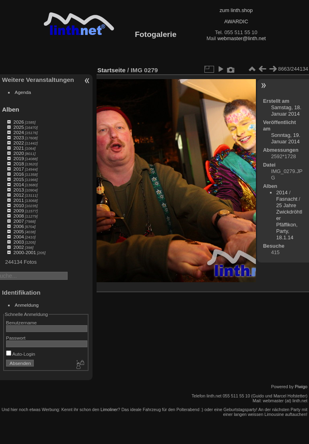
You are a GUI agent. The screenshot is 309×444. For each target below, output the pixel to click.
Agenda (23, 92)
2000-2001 (24, 252)
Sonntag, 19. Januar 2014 (286, 138)
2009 (18, 210)
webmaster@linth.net (241, 38)
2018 (18, 163)
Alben (10, 109)
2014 (18, 184)
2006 (18, 226)
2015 (18, 179)
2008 (18, 215)
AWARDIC (236, 21)
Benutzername (21, 322)
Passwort (15, 337)
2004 (18, 236)
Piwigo (301, 386)
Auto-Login (20, 353)
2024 (18, 132)
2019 (18, 158)
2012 (18, 195)
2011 (18, 200)
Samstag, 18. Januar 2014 (286, 110)
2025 (18, 127)
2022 (18, 142)
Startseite (111, 70)
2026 (18, 121)
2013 (18, 189)
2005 (18, 231)
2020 (18, 153)
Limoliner (109, 409)
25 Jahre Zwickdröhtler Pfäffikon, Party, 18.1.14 (289, 221)
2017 (18, 168)
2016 (18, 174)
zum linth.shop (236, 10)
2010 (18, 205)
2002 (18, 247)
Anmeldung (27, 305)
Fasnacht (286, 199)
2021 (18, 148)
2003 (18, 241)
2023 (18, 137)
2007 (18, 221)
